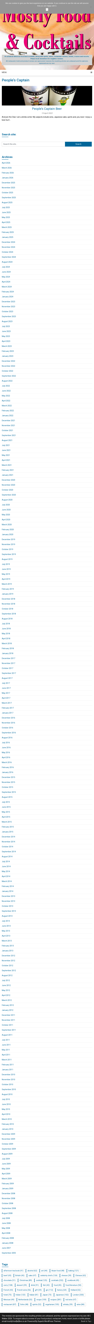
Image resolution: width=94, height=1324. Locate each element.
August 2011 (7, 1035)
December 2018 (8, 599)
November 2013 (8, 901)
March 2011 (7, 1060)
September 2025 (9, 198)
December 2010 (8, 1075)
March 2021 (7, 465)
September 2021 (9, 435)
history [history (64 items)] (62, 1290)
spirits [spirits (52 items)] (36, 1304)
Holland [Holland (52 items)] (76, 1290)
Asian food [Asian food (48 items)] (57, 1271)
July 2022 (6, 386)
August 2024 (7, 262)
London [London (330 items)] (78, 1295)
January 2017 (7, 713)
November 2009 (8, 1139)
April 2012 (6, 995)
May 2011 (6, 1050)
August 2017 (7, 678)
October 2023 (7, 311)
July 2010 (6, 1099)
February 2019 (8, 589)
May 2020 (6, 515)
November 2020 (8, 485)
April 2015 (6, 817)
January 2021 (7, 475)
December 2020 (8, 480)
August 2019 (7, 559)
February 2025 (8, 232)
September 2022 (9, 376)
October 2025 (7, 193)
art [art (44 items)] (44, 1271)
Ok (47, 9)
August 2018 (7, 619)
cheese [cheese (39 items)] (66, 1275)
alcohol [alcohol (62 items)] (32, 1271)
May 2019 (6, 574)
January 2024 (7, 297)
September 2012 (9, 970)
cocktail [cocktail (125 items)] (41, 1280)
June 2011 (6, 1045)
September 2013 (9, 911)
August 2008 (7, 1213)
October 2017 (7, 668)
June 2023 (6, 331)
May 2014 (6, 871)
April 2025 (6, 222)
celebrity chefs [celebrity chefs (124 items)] (48, 1275)
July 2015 (6, 802)
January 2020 (7, 534)
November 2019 (8, 544)
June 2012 (6, 985)
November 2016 (8, 723)
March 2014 (7, 881)
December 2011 (8, 1015)
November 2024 (8, 247)
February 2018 (8, 648)
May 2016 (6, 752)
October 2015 (7, 787)
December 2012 (8, 956)
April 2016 (6, 757)
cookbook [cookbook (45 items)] (73, 1280)
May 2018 (6, 634)
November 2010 (8, 1079)
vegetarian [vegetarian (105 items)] (52, 1304)
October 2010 (7, 1084)
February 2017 (8, 708)
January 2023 (7, 356)
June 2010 (6, 1104)
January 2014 (7, 891)
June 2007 (6, 1248)
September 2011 (9, 1030)
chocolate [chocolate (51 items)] (9, 1280)
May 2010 (6, 1109)
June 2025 (6, 212)
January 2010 (7, 1129)
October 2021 (7, 430)
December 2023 (8, 302)
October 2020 (7, 490)
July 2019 (6, 564)
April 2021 (6, 460)
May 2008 (6, 1228)
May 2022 (6, 396)
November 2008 (8, 1198)
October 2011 (7, 1025)
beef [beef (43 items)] (7, 1275)
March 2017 (7, 703)
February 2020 (8, 529)
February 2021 (8, 470)
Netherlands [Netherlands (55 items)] (25, 1300)
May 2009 (6, 1169)
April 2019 (6, 579)
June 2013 (6, 926)
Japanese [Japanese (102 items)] (62, 1295)
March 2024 (7, 287)
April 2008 (6, 1233)
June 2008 (6, 1223)
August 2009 (7, 1154)
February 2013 (8, 946)
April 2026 (6, 163)
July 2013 (6, 921)
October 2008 (7, 1203)
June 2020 (6, 510)
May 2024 (6, 277)
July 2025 (6, 207)
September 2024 (9, 257)
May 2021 (6, 455)
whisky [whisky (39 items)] (68, 1304)
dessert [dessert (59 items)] (22, 1285)
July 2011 (6, 1040)
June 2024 (6, 272)
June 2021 (6, 450)
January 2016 (7, 772)
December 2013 (8, 896)
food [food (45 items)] (57, 1285)
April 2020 (6, 520)
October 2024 (7, 252)
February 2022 (8, 411)
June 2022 (6, 391)
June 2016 (6, 747)
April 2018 (6, 638)
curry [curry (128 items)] (8, 1285)
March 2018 (7, 643)
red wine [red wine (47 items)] (70, 1300)
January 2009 (7, 1188)
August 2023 (7, 321)
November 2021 (8, 425)
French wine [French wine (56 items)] (24, 1290)
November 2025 (8, 188)
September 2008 (9, 1208)
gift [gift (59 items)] (38, 1290)
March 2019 (7, 584)
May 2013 (6, 931)
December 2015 (8, 777)
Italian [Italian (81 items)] (34, 1295)
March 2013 (7, 941)
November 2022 (8, 366)
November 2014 (8, 842)
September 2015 (9, 792)
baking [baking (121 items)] (73, 1271)
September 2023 (9, 316)
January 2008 (7, 1243)
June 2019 (6, 569)
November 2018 (8, 604)
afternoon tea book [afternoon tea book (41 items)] (13, 1271)
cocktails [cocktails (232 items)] (57, 1280)
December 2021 (8, 420)
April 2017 (6, 698)
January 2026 (7, 178)
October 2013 (7, 906)
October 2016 (7, 728)
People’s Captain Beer (47, 109)
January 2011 (7, 1070)
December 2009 (8, 1134)
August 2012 (7, 975)
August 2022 (7, 381)
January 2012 (7, 1010)
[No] (90, 7)
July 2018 (6, 624)
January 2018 (7, 653)
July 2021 (6, 445)
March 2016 (7, 762)
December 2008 (8, 1193)
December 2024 (8, 242)
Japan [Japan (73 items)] (46, 1295)
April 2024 (6, 282)
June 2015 (6, 807)
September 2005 (9, 1253)
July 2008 (6, 1218)
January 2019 (7, 594)
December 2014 (8, 837)
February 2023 (8, 351)
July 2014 (6, 861)
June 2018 (6, 629)
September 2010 (9, 1089)
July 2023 (6, 326)
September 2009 (9, 1149)
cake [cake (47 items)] (32, 1275)
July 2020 (6, 505)
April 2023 (6, 341)
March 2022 (7, 406)
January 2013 (7, 951)
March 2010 (7, 1119)
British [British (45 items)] (19, 1275)
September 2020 (9, 495)
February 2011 (8, 1065)
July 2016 (6, 743)
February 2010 (8, 1124)
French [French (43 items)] (8, 1290)
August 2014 (7, 857)
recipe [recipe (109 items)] (41, 1300)
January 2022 (7, 416)
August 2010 (7, 1094)
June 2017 (6, 688)
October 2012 (7, 966)
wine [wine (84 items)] (80, 1304)
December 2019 (8, 539)
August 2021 (7, 440)
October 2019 (7, 549)
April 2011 (6, 1055)
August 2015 (7, 797)
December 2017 (8, 658)
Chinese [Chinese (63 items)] (80, 1275)
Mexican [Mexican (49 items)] (9, 1300)
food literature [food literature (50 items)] (73, 1285)
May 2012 (6, 990)
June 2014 (6, 866)
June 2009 (6, 1164)
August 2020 (7, 500)
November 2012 (8, 961)
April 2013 (6, 936)
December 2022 (8, 361)
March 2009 (7, 1179)
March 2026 (7, 168)
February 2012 (8, 1005)
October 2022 (7, 371)
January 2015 (7, 832)
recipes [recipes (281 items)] (55, 1300)
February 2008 (8, 1238)
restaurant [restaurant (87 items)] (10, 1304)
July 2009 (6, 1159)
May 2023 (6, 336)
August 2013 (7, 916)
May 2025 (6, 217)
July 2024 (6, 267)
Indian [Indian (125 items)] (20, 1295)
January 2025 (7, 237)
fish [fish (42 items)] (46, 1285)
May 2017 (6, 693)
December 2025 (8, 183)
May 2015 (6, 812)
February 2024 (8, 292)
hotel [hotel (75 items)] (8, 1295)
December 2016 (8, 718)
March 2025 (7, 227)
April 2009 (6, 1174)
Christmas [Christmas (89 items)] (26, 1280)
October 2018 (7, 609)
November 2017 (8, 663)
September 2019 (9, 554)
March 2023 (7, 346)
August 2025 (7, 202)
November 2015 (8, 782)
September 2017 (9, 673)
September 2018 (9, 614)
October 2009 (7, 1144)
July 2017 (6, 683)
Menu (4, 72)
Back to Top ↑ (86, 1321)
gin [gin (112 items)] (49, 1290)
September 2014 (9, 852)
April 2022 (6, 401)
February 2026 (8, 173)
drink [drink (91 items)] (35, 1285)
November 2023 (8, 307)
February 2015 (8, 827)
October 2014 (7, 847)
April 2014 (6, 876)
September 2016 (9, 733)
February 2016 (8, 767)
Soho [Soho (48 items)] (24, 1304)
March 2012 (7, 1000)
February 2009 (8, 1184)
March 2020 (7, 525)
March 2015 (7, 822)
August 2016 (7, 738)
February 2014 (8, 886)
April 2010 (6, 1114)
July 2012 (6, 980)
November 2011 (8, 1020)
